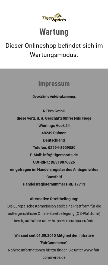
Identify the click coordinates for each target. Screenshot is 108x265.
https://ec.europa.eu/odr (72, 221)
